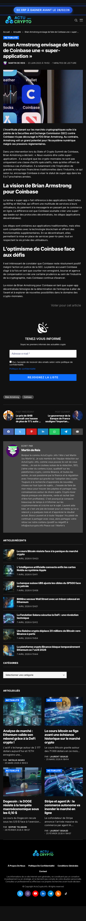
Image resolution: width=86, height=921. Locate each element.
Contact (43, 871)
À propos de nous (16, 865)
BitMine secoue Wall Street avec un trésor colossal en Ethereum (48, 600)
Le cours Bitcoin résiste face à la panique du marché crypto (47, 552)
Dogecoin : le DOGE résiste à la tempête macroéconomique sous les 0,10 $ (21, 806)
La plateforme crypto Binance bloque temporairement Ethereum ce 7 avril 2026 (48, 648)
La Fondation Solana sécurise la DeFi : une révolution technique (48, 616)
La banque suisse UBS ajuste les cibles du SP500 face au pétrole (49, 584)
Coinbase (28, 396)
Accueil (6, 32)
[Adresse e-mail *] (43, 353)
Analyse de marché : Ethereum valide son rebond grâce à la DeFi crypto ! (19, 736)
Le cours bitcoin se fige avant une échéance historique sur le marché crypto (62, 736)
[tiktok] (66, 893)
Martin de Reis (16, 63)
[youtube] (35, 893)
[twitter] (20, 893)
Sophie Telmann (17, 826)
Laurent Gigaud (59, 756)
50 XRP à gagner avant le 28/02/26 (43, 10)
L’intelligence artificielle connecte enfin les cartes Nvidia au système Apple (46, 568)
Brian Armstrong (12, 396)
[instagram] (28, 893)
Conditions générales (68, 865)
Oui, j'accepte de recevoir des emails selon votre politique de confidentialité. (41, 363)
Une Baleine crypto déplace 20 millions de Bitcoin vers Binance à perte (48, 632)
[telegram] (51, 893)
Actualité (17, 32)
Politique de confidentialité (23, 368)
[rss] (58, 893)
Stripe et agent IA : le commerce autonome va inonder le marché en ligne (62, 806)
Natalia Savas (16, 760)
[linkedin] (43, 893)
